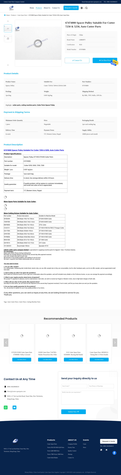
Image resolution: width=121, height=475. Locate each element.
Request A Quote (71, 8)
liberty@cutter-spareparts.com (16, 391)
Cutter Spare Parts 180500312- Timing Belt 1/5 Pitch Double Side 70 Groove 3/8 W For (99, 355)
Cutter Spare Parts (22, 15)
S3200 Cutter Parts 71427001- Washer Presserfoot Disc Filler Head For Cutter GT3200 (47, 355)
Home (32, 8)
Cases (84, 444)
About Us (47, 8)
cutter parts (22, 302)
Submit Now (73, 412)
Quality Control (72, 451)
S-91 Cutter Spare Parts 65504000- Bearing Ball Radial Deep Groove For (73, 355)
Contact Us (56, 8)
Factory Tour (71, 447)
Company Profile (72, 444)
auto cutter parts (12, 302)
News (84, 447)
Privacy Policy (29, 472)
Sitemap (70, 454)
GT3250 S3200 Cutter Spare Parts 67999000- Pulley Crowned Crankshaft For (21, 355)
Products (39, 8)
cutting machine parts (33, 302)
